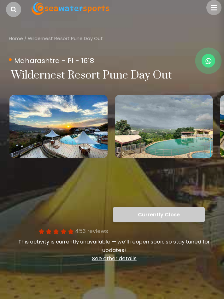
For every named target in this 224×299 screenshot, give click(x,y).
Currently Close (159, 214)
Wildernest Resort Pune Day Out (65, 38)
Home (16, 38)
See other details (114, 258)
